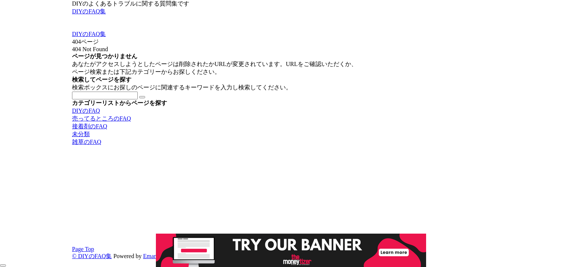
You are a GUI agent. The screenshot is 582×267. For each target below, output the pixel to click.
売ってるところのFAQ (101, 118)
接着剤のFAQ (89, 126)
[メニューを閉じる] (3, 265)
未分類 (81, 134)
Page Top (83, 249)
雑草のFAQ (86, 142)
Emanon (153, 256)
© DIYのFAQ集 (92, 256)
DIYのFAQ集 (89, 11)
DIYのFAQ (86, 111)
